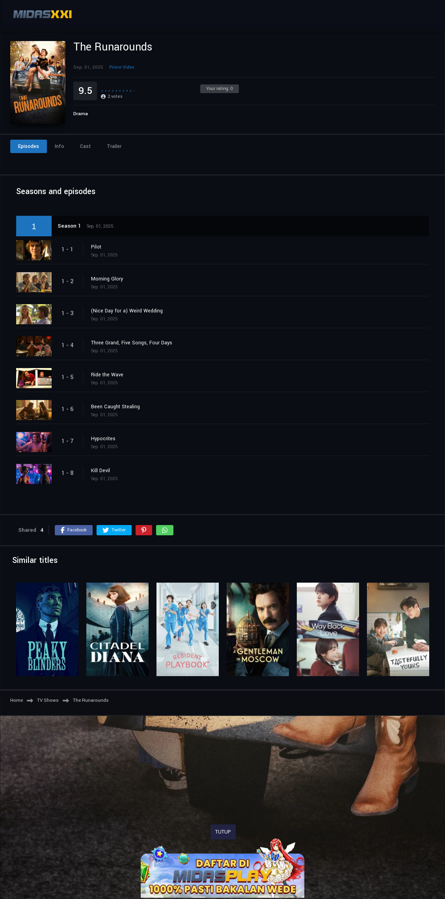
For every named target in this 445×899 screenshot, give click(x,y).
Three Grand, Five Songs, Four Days (131, 342)
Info (59, 146)
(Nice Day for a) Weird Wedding (127, 310)
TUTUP (223, 831)
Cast (85, 146)
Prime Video (121, 67)
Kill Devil (100, 470)
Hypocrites (103, 438)
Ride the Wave (107, 374)
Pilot (96, 246)
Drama (80, 113)
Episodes (28, 146)
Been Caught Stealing (115, 406)
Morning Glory (107, 278)
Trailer (114, 146)
